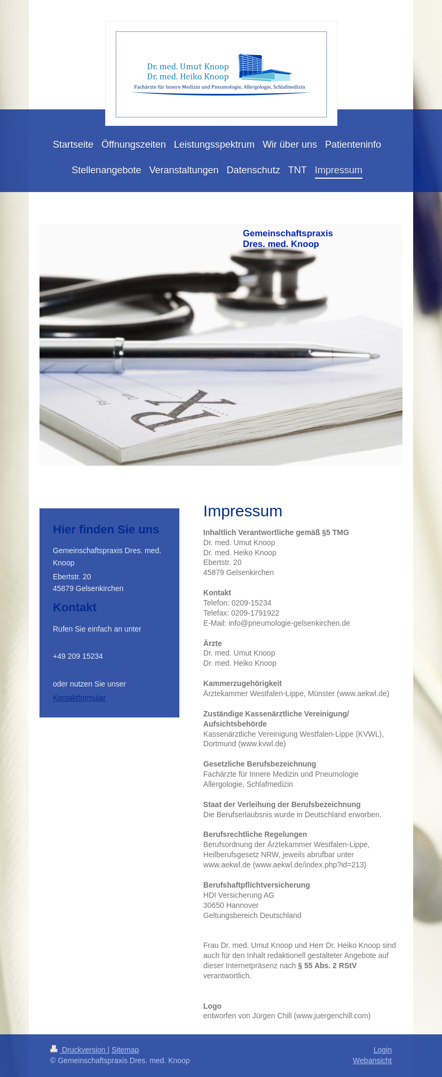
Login (383, 1050)
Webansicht (372, 1060)
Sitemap (125, 1050)
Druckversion (78, 1050)
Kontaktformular (79, 697)
